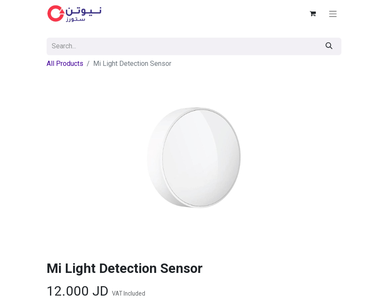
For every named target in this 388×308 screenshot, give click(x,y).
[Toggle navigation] (333, 13)
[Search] (329, 46)
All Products (65, 63)
